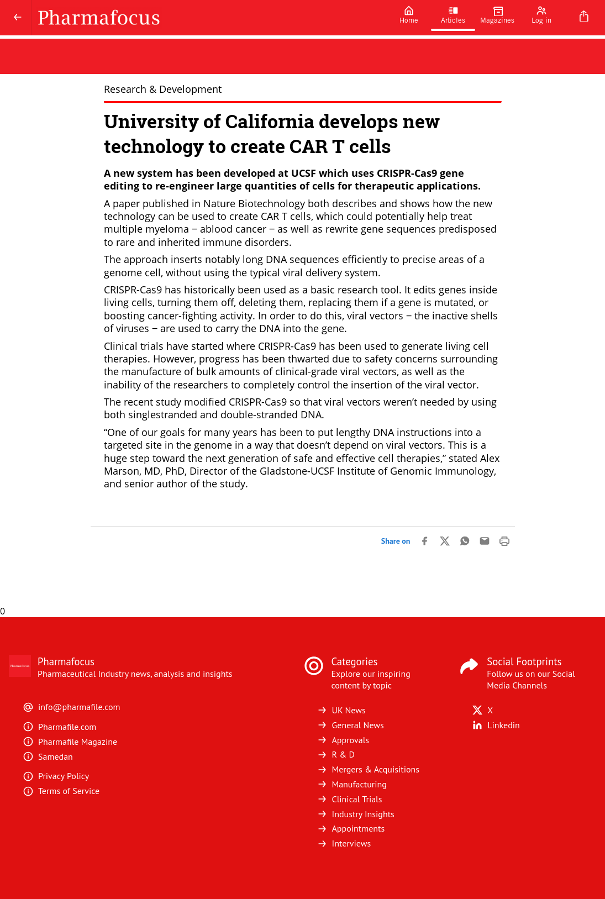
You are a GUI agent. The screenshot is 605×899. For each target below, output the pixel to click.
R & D (336, 754)
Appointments (351, 828)
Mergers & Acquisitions (368, 769)
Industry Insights (355, 813)
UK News (341, 710)
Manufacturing (352, 784)
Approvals (343, 739)
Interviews (344, 843)
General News (350, 724)
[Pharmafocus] (209, 17)
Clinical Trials (349, 799)
